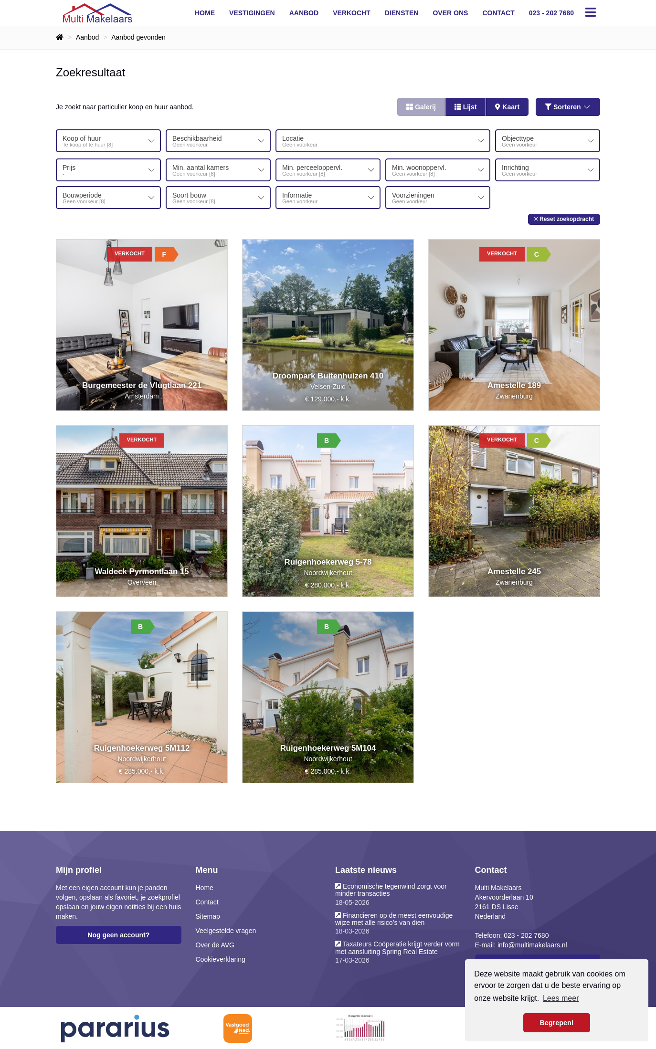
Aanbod (303, 13)
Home (205, 13)
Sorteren (568, 107)
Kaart (507, 107)
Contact (498, 13)
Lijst (466, 107)
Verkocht (351, 13)
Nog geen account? (118, 934)
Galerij (420, 107)
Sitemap (208, 915)
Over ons (450, 13)
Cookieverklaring (220, 958)
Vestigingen (252, 13)
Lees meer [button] (561, 998)
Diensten (402, 13)
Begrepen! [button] (556, 1023)
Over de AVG (215, 944)
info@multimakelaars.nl (532, 944)
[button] (564, 217)
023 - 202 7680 (551, 13)
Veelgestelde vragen (226, 930)
